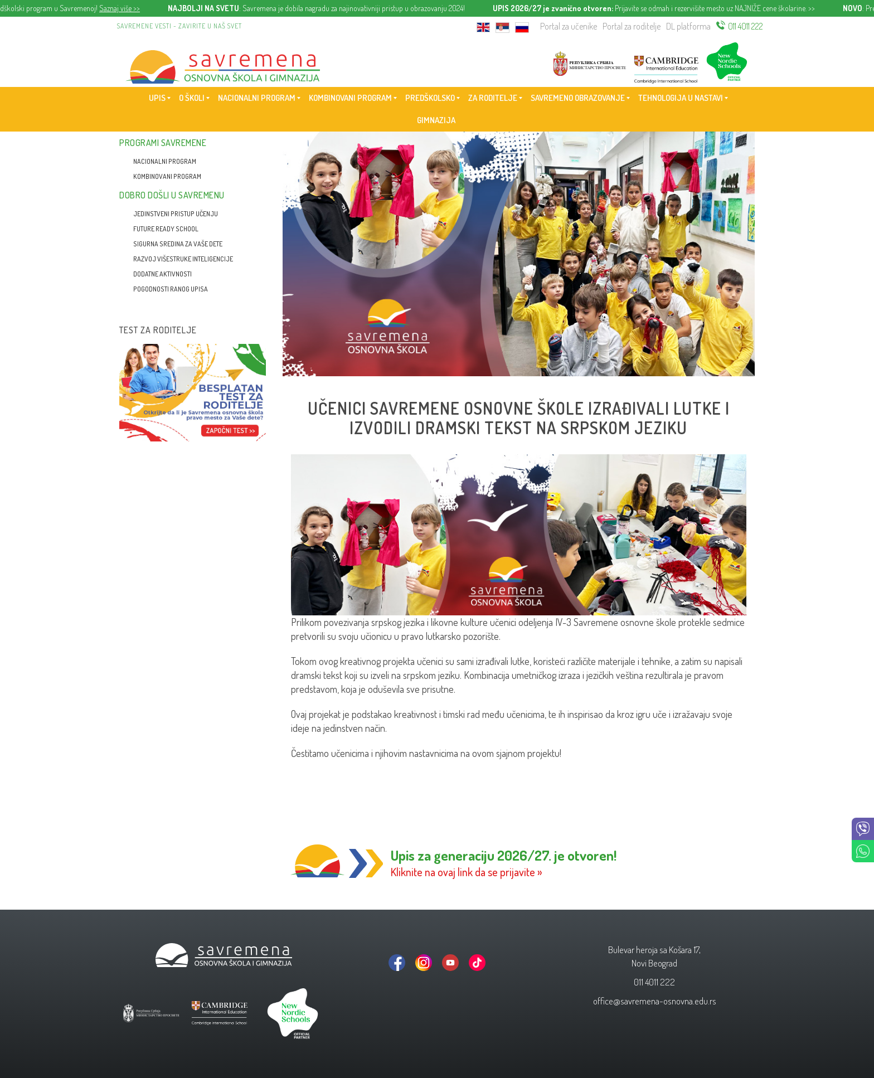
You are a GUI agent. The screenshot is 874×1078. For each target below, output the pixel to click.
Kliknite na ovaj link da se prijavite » (466, 872)
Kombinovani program (167, 176)
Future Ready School (165, 229)
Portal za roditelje (632, 26)
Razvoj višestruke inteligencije (183, 259)
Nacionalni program (164, 161)
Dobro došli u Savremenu (172, 195)
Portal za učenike (568, 26)
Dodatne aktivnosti (162, 274)
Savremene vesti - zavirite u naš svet (179, 26)
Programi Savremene (162, 142)
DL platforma (688, 26)
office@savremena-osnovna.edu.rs (654, 1001)
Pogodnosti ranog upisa (170, 289)
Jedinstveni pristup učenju (175, 214)
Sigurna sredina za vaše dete (177, 244)
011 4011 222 (745, 26)
